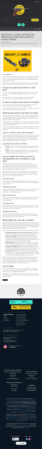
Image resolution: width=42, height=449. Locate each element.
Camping (27, 427)
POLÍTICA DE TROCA (20, 317)
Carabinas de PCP (15, 400)
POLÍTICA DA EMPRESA (21, 316)
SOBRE (4, 315)
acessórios (33, 273)
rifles (35, 415)
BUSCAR (35, 20)
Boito (29, 420)
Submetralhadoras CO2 (21, 408)
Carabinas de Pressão (25, 400)
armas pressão (16, 78)
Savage (33, 420)
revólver (31, 415)
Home (2, 42)
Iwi (14, 420)
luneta (34, 76)
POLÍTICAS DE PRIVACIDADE (22, 320)
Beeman (19, 410)
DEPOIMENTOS (6, 320)
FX (25, 410)
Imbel (7, 420)
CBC (14, 418)
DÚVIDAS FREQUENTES (21, 314)
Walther (28, 409)
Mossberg (20, 421)
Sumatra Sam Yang (30, 412)
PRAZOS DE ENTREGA (21, 323)
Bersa (34, 418)
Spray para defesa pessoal (23, 424)
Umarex (9, 412)
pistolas (10, 147)
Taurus (10, 418)
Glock (28, 418)
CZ (16, 418)
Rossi (24, 409)
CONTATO (5, 317)
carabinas (26, 153)
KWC (15, 410)
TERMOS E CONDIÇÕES (21, 319)
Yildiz (31, 418)
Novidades (7, 42)
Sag (22, 409)
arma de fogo (7, 78)
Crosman (11, 410)
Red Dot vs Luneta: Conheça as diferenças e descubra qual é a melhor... (19, 43)
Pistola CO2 (32, 406)
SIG (23, 410)
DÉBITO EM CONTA (20, 325)
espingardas (13, 417)
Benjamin (18, 412)
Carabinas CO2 (9, 408)
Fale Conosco (36, 1)
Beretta (22, 418)
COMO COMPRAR (20, 322)
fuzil (19, 417)
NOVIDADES (5, 319)
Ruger (11, 420)
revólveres (15, 147)
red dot (26, 76)
